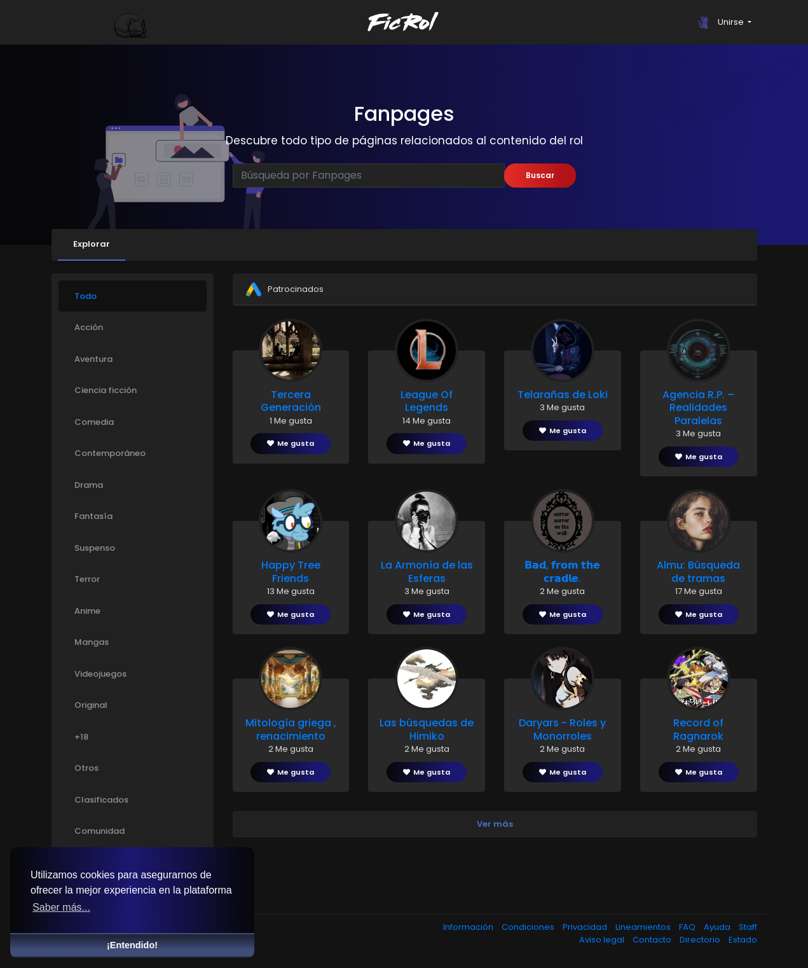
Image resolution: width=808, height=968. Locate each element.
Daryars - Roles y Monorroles (562, 729)
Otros (86, 768)
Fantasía (93, 516)
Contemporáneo (110, 453)
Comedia (94, 422)
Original (90, 705)
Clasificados (101, 800)
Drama (88, 485)
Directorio (701, 940)
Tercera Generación (291, 401)
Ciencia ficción (105, 390)
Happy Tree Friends (290, 572)
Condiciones (529, 927)
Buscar (540, 175)
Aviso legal (602, 940)
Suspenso (94, 548)
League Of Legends (427, 401)
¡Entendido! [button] (132, 945)
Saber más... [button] (61, 907)
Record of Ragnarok (698, 729)
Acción (88, 327)
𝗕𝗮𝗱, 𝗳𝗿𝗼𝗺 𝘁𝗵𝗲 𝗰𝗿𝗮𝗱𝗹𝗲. (562, 572)
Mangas (91, 642)
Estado (743, 940)
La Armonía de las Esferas (427, 572)
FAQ (688, 927)
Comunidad (99, 831)
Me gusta (290, 443)
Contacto (653, 940)
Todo (85, 296)
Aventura (93, 359)
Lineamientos (644, 927)
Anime (87, 611)
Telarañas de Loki (562, 394)
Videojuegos (100, 674)
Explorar (91, 244)
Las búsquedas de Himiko (427, 729)
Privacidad (586, 927)
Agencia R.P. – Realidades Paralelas (698, 407)
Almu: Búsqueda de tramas (698, 572)
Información (469, 927)
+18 (81, 737)
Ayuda (718, 927)
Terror (87, 579)
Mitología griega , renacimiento (290, 729)
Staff (748, 927)
